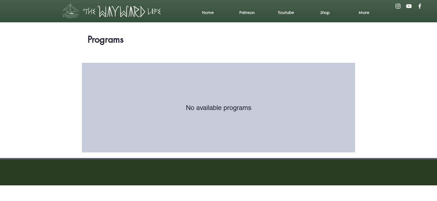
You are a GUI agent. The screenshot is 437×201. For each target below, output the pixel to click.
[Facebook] (419, 6)
